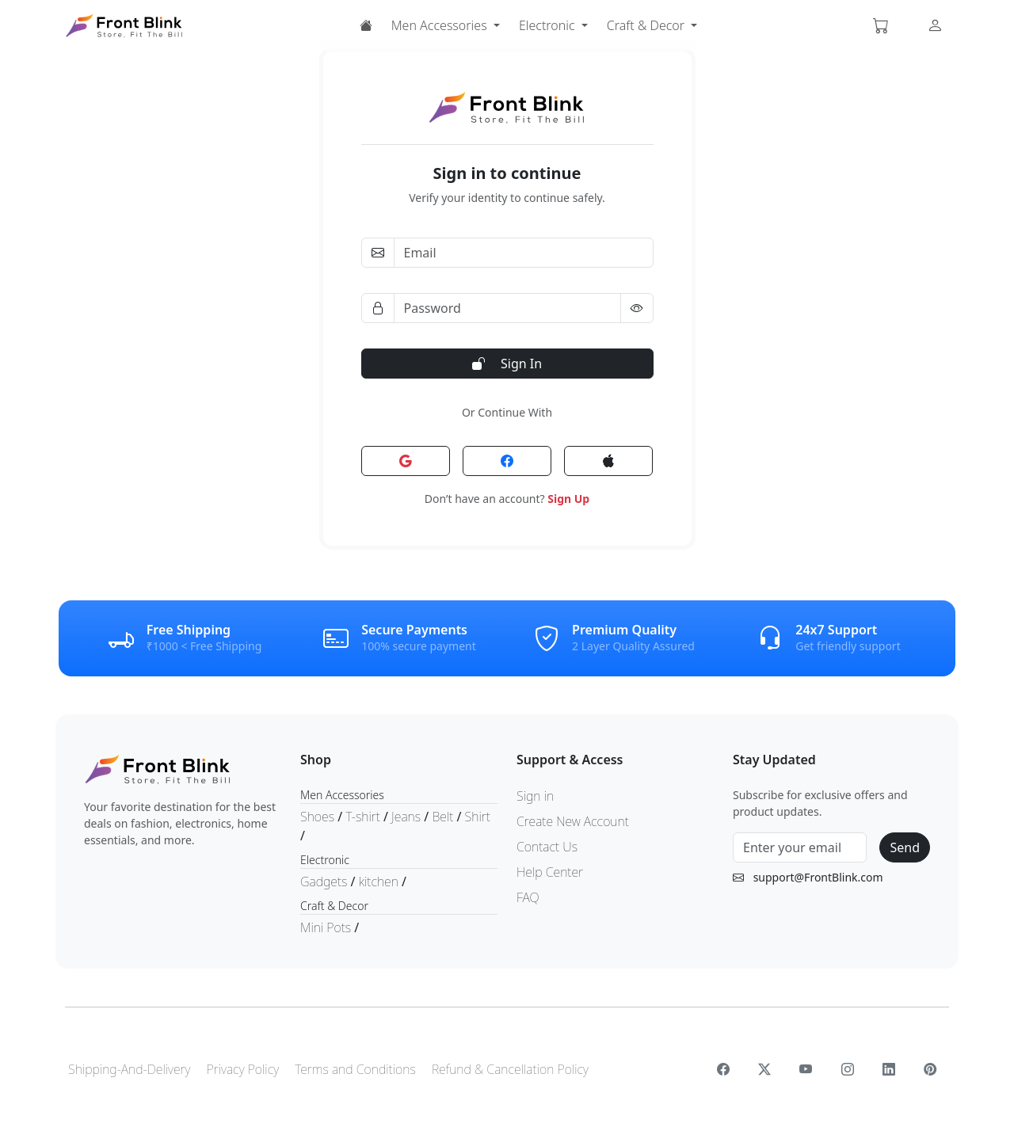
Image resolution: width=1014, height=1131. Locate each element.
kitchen (380, 881)
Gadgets (325, 881)
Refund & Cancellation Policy (510, 1069)
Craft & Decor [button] (647, 25)
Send (905, 847)
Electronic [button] (548, 25)
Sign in (535, 796)
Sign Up (568, 498)
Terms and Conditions (355, 1069)
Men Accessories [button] (440, 25)
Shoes (318, 816)
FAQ (528, 897)
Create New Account (573, 821)
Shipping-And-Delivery (129, 1069)
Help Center (550, 872)
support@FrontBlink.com (818, 877)
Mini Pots (327, 927)
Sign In (507, 363)
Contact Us (547, 846)
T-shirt (364, 816)
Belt (444, 816)
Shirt (477, 816)
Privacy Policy (243, 1069)
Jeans (407, 816)
